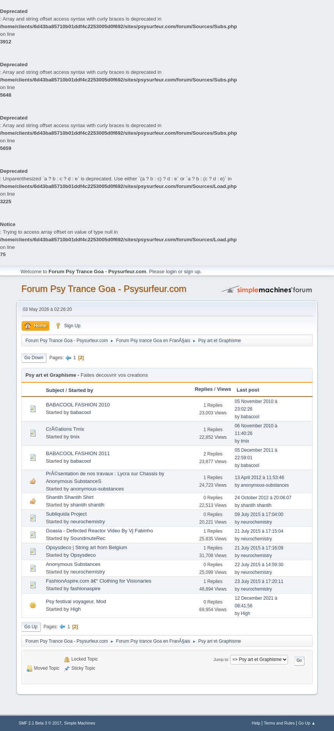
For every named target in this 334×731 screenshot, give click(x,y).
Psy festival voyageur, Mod (76, 601)
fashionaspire (85, 588)
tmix (74, 437)
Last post (248, 390)
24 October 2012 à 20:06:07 (263, 497)
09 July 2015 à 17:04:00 (259, 514)
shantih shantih (87, 505)
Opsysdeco (83, 555)
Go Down (33, 357)
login (171, 271)
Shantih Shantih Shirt (69, 497)
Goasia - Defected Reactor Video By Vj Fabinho (99, 531)
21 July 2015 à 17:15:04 (259, 531)
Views (224, 389)
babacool (80, 412)
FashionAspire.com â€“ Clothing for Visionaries (99, 581)
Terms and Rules (279, 723)
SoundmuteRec (87, 538)
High (75, 609)
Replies (203, 389)
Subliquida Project (66, 514)
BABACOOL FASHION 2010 (78, 405)
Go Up (31, 626)
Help (256, 723)
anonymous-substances (97, 489)
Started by (80, 390)
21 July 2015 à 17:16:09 (259, 548)
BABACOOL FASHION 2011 (78, 453)
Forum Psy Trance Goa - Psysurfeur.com (104, 288)
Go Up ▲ (306, 723)
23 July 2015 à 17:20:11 (259, 581)
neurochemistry (87, 521)
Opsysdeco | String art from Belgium (86, 547)
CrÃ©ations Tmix (65, 429)
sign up (192, 271)
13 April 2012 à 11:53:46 (259, 477)
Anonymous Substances (73, 564)
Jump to (221, 659)
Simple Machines (79, 723)
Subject (55, 390)
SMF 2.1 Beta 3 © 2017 (40, 723)
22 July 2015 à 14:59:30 (259, 564)
